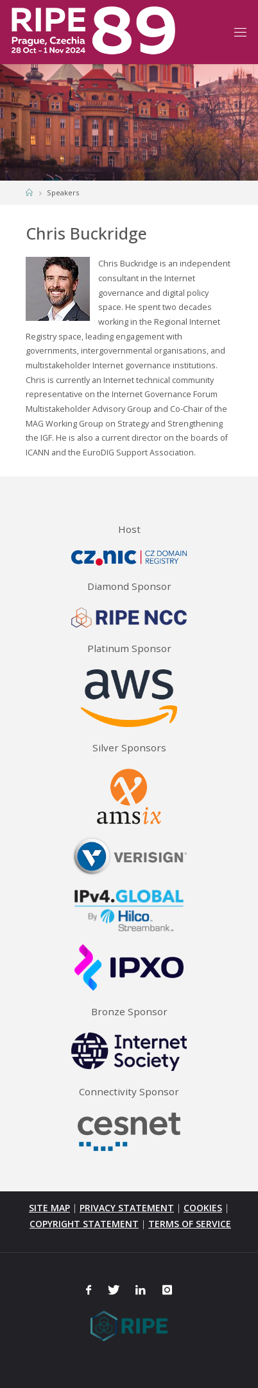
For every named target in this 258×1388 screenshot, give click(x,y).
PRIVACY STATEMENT (127, 1208)
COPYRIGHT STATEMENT (84, 1224)
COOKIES (203, 1208)
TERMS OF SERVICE (189, 1224)
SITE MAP (49, 1208)
